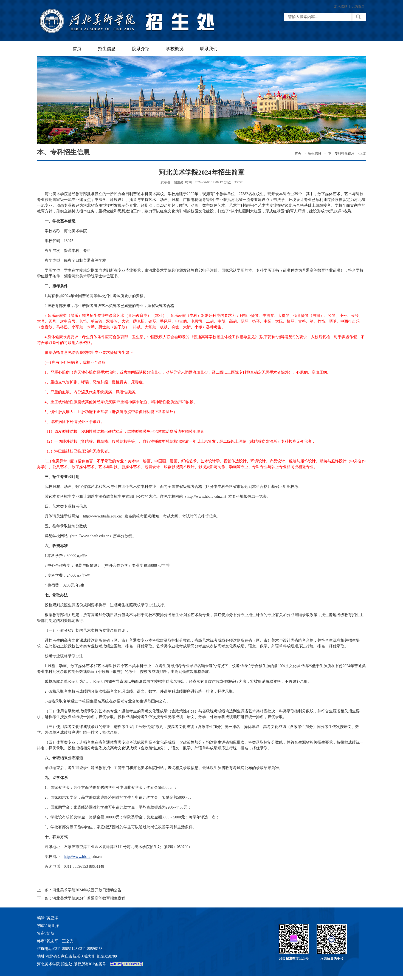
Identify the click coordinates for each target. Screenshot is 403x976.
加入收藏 (340, 6)
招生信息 (106, 48)
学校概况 (175, 48)
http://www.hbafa (77, 857)
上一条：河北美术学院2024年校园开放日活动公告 (79, 890)
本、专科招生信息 (341, 153)
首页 (77, 48)
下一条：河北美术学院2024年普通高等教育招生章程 (81, 898)
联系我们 (209, 48)
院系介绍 (141, 48)
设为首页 (358, 6)
